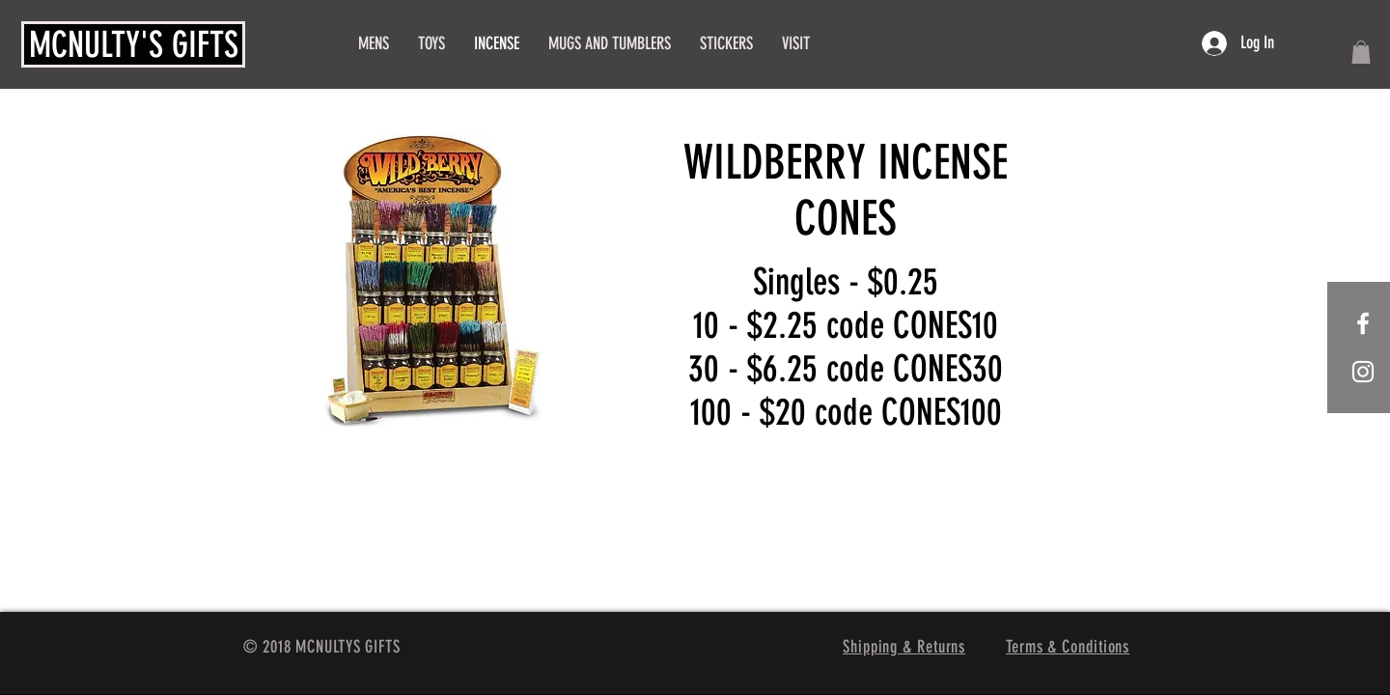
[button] (1361, 52)
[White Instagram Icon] (1362, 371)
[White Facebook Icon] (1362, 323)
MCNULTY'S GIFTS (133, 44)
